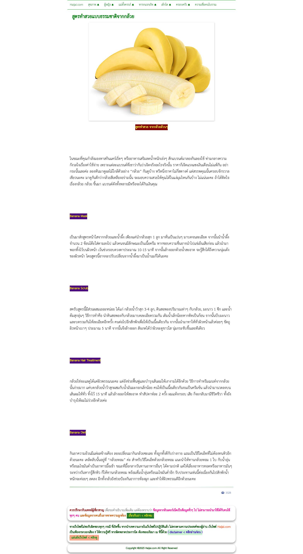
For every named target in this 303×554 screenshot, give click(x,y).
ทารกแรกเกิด (147, 5)
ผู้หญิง (109, 5)
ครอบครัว (183, 5)
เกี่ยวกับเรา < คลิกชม (140, 516)
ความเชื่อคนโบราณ (205, 5)
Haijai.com (76, 5)
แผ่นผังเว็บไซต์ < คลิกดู (84, 538)
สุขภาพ (93, 5)
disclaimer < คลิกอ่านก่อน (185, 532)
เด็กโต (166, 5)
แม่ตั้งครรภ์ (126, 5)
